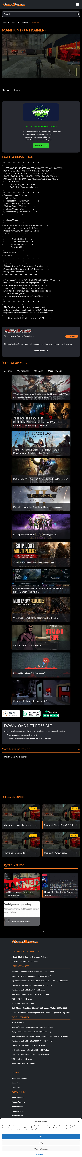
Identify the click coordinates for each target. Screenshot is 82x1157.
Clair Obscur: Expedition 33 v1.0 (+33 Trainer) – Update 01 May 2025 (39, 1008)
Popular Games (18, 1097)
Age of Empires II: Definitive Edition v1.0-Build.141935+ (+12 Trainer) (40, 981)
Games (13, 23)
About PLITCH (41, 145)
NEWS (8, 371)
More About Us (41, 350)
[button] (78, 1121)
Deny (41, 1143)
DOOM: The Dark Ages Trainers (25, 961)
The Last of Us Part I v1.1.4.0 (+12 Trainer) (29, 990)
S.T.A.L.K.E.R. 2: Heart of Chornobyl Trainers (30, 957)
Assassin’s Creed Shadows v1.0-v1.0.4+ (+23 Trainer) (33, 971)
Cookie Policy (40, 1154)
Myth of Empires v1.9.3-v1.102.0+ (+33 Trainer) (31, 994)
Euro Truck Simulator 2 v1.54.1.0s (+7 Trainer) (30, 1054)
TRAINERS (23, 371)
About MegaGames (19, 1078)
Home (4, 23)
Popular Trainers (18, 1102)
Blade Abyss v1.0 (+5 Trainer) (23, 1003)
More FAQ (41, 932)
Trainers (35, 23)
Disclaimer (16, 1087)
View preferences (41, 1149)
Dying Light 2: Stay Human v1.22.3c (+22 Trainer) (31, 976)
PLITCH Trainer (18, 1023)
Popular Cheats (18, 1111)
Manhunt (24, 23)
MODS (38, 371)
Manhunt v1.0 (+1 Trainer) (41, 739)
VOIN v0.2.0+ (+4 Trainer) (22, 999)
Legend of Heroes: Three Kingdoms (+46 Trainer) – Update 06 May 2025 (41, 1012)
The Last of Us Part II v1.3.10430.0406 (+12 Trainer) (32, 985)
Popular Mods (17, 1106)
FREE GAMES (55, 371)
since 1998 (71, 336)
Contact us (16, 1083)
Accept (41, 1136)
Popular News (17, 1115)
